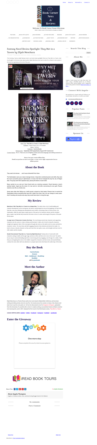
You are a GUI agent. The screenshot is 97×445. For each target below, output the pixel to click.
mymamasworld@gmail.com (75, 99)
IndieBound (32, 256)
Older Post (58, 434)
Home (64, 2)
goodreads (36, 260)
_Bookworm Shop (62, 38)
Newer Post (10, 434)
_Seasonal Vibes (49, 41)
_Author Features (49, 34)
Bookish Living (37, 41)
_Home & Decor (61, 41)
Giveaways (72, 41)
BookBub (34, 258)
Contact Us (87, 2)
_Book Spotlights (24, 34)
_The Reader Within (13, 38)
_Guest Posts (50, 38)
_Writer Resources (83, 38)
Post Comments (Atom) (19, 438)
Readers (59, 34)
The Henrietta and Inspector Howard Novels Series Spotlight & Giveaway (82, 124)
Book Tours (23, 55)
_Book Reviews (36, 34)
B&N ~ (27, 256)
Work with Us (78, 2)
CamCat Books (34, 252)
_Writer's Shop (26, 41)
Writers (73, 38)
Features (12, 34)
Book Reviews (17, 55)
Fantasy (29, 55)
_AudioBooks (26, 38)
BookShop (41, 256)
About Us (70, 2)
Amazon (34, 254)
